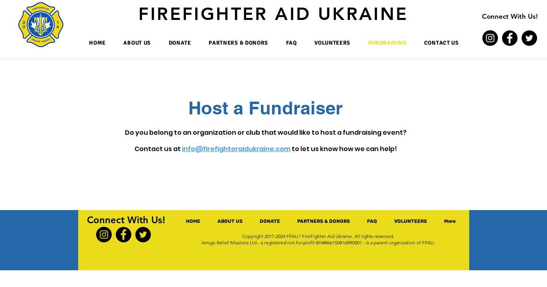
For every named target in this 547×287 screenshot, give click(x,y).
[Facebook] (509, 38)
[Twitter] (529, 38)
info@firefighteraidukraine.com (236, 148)
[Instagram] (490, 38)
